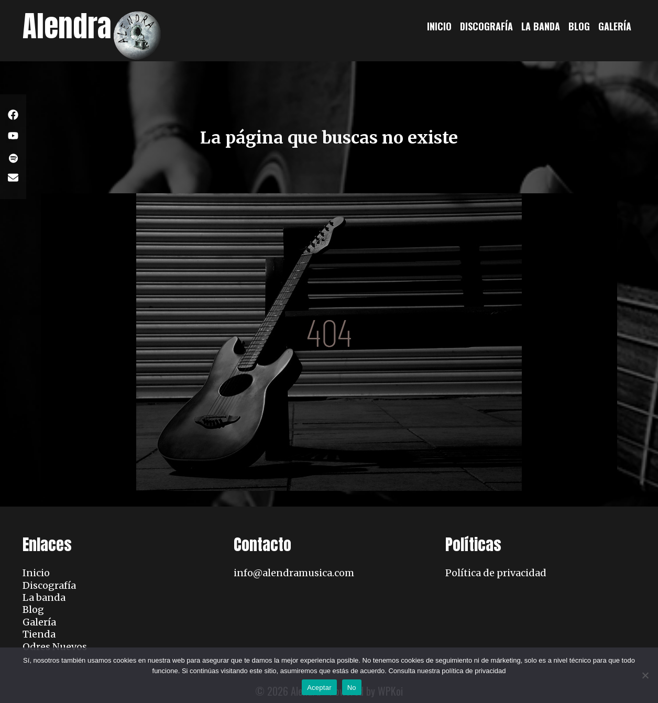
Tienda (39, 634)
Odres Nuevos (55, 647)
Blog (579, 26)
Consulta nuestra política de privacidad (447, 671)
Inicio (439, 26)
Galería (614, 26)
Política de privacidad (495, 573)
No (351, 687)
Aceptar (319, 687)
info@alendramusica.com (294, 573)
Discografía (486, 26)
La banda (540, 26)
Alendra (67, 26)
